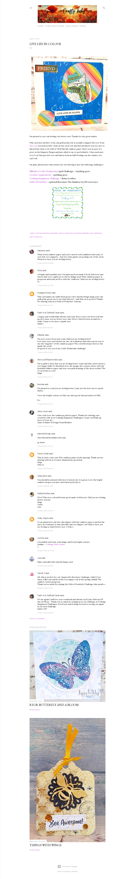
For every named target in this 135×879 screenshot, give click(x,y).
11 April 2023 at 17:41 (45, 446)
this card (33, 146)
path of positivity (36, 237)
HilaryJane (42, 476)
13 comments (35, 850)
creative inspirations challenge (69, 233)
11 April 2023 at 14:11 (44, 377)
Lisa (39, 558)
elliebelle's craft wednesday (92, 233)
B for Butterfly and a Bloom (54, 705)
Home (40, 26)
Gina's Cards (43, 453)
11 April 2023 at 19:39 (45, 486)
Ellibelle (40, 335)
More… (83, 26)
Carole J (41, 573)
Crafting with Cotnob (55, 544)
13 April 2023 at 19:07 (45, 511)
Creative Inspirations (40, 175)
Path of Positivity (38, 182)
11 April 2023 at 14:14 (45, 404)
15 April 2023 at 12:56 (45, 566)
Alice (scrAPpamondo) (47, 359)
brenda (40, 384)
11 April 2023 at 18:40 (45, 468)
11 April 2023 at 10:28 (45, 285)
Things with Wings (45, 845)
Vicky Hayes (43, 518)
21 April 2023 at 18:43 (45, 613)
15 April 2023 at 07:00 (45, 551)
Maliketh (74, 871)
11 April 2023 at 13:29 (45, 328)
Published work (54, 26)
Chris (39, 270)
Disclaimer (72, 26)
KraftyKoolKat (43, 493)
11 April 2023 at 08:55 (45, 263)
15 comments (35, 710)
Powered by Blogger (67, 866)
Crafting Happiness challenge (44, 178)
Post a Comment (37, 619)
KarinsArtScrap (44, 434)
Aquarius (41, 250)
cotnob (40, 538)
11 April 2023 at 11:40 (45, 305)
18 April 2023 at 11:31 (45, 588)
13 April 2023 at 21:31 (45, 531)
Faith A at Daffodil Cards (48, 313)
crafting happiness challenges (46, 233)
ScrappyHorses (44, 293)
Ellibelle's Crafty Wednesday (44, 171)
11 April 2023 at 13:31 (45, 352)
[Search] (103, 7)
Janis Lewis (42, 411)
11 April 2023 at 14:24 (45, 426)
